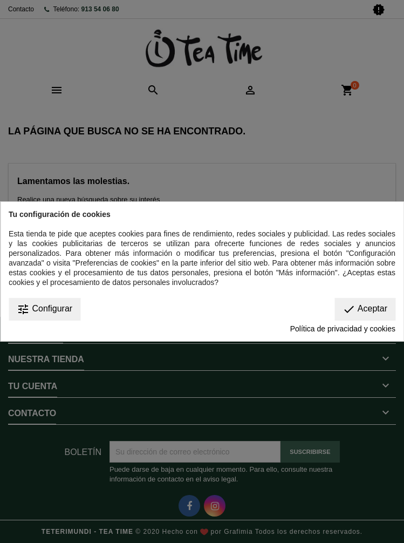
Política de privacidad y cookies (342, 328)
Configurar (44, 309)
